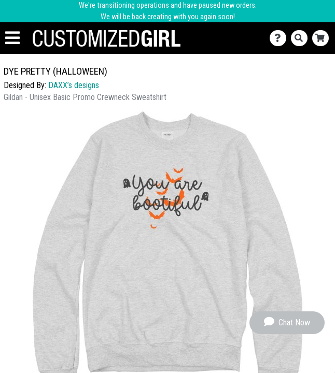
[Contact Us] (280, 38)
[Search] (301, 38)
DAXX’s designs (73, 85)
